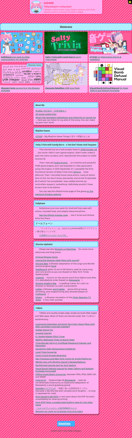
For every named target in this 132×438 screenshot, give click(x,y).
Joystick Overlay (43, 333)
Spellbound (41, 269)
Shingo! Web (41, 263)
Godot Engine (61, 162)
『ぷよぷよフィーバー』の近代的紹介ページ (56, 408)
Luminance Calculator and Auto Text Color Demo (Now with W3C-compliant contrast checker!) (65, 325)
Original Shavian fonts (46, 257)
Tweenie (39, 277)
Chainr (38, 297)
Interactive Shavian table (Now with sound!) (57, 260)
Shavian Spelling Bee (45, 283)
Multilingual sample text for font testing (55, 365)
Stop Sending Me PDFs (46, 396)
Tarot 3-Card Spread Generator (51, 355)
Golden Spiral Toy (44, 329)
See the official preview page (53, 215)
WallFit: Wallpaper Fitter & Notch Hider (55, 339)
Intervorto (40, 380)
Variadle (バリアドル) (45, 388)
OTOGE (38, 136)
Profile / (51, 111)
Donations (64, 423)
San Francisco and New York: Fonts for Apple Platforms (63, 358)
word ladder (59, 289)
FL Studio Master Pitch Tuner (50, 336)
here (53, 266)
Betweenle (74, 280)
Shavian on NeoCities (65, 249)
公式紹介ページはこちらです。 (53, 235)
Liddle (38, 289)
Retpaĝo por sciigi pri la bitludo (59, 411)
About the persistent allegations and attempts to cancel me (65, 117)
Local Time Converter (46, 352)
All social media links (45, 114)
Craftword (40, 294)
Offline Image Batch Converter (50, 374)
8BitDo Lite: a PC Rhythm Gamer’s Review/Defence (60, 362)
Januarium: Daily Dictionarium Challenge (55, 348)
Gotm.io (77, 172)
